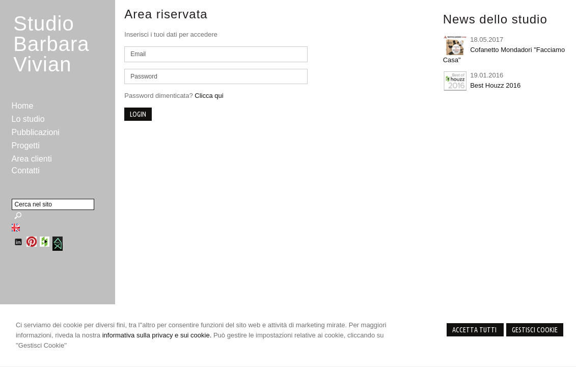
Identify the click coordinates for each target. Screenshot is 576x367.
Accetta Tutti (475, 330)
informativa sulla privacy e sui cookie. (157, 335)
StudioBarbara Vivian (51, 43)
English (16, 227)
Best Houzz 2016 (495, 85)
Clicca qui (209, 95)
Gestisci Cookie (535, 330)
